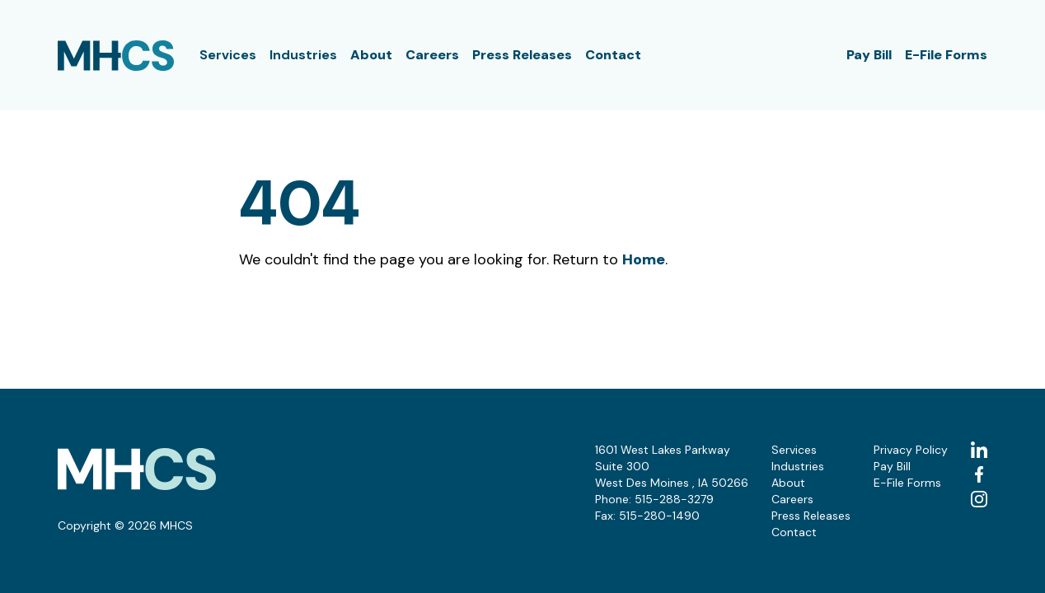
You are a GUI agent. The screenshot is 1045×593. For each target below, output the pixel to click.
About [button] (371, 54)
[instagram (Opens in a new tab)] (979, 499)
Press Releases (522, 54)
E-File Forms (946, 54)
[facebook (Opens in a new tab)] (979, 474)
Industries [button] (303, 54)
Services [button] (227, 54)
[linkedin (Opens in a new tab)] (979, 449)
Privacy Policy (911, 449)
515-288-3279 (674, 499)
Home (643, 259)
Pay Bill (869, 54)
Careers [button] (432, 54)
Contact (613, 54)
